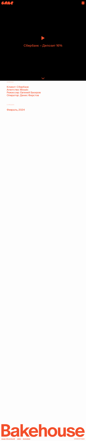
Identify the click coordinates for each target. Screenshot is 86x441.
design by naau (79, 439)
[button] (83, 3)
